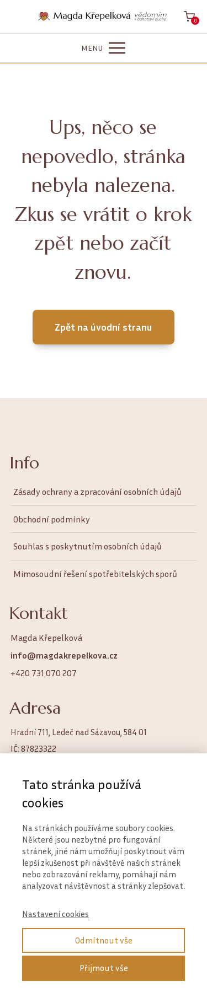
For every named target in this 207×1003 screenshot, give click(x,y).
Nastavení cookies (55, 914)
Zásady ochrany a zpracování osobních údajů (97, 491)
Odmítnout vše (103, 940)
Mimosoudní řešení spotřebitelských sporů (95, 573)
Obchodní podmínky (51, 519)
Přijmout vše (103, 967)
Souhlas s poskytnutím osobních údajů (87, 546)
